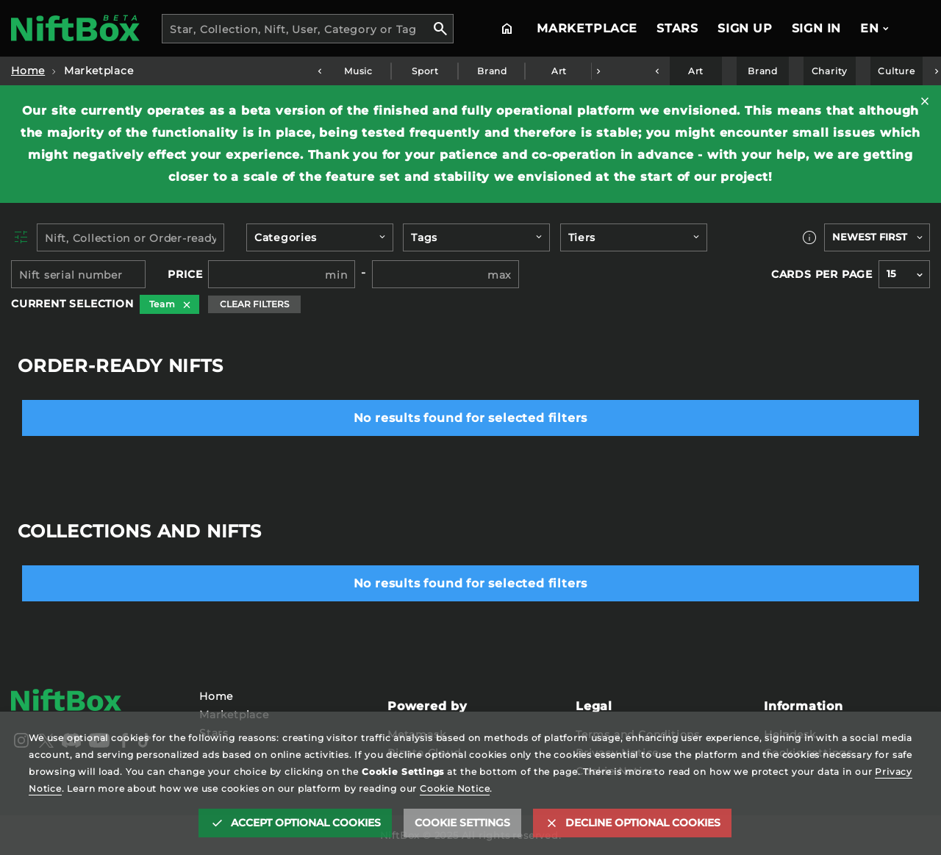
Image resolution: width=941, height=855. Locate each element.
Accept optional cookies (306, 822)
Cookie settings (462, 822)
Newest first (869, 237)
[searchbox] (312, 239)
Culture (897, 70)
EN (869, 28)
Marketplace (587, 28)
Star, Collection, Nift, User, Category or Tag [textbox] (293, 29)
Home (28, 70)
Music (358, 70)
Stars (677, 28)
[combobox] (308, 28)
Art (558, 70)
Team (162, 304)
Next (598, 71)
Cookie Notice (455, 788)
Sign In (817, 28)
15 (891, 273)
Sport (425, 70)
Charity (830, 70)
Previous (319, 71)
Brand (492, 70)
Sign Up (745, 28)
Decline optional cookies (642, 822)
